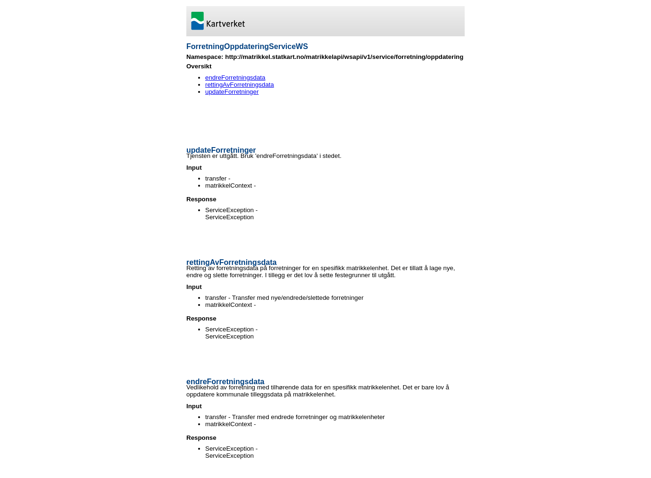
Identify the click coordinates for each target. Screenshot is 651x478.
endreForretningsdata (235, 77)
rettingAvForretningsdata (239, 84)
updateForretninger (232, 91)
